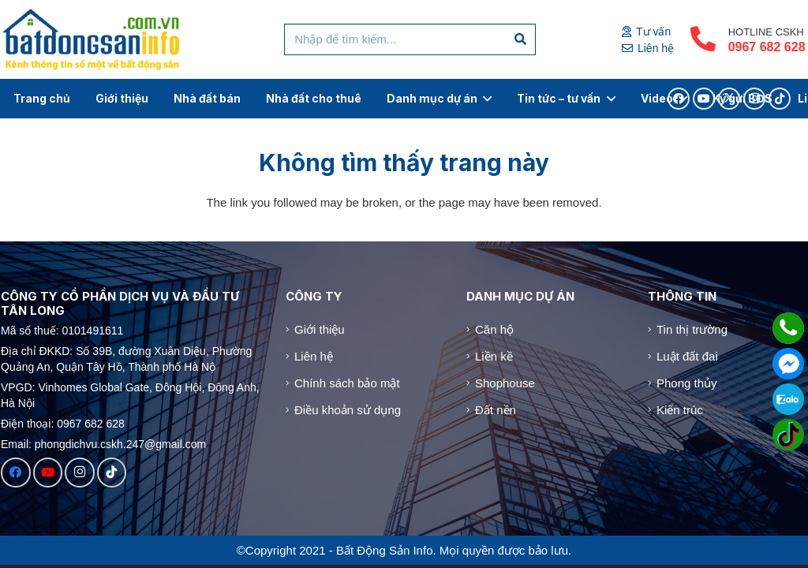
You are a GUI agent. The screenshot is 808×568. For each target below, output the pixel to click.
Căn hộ (494, 329)
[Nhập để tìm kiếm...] (410, 39)
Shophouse (505, 383)
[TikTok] (112, 473)
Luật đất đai (687, 356)
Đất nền (495, 410)
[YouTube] (48, 473)
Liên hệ (313, 356)
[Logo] (92, 39)
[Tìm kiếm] (521, 39)
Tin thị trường (692, 329)
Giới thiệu (319, 329)
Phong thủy (686, 383)
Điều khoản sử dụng (347, 410)
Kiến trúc (679, 410)
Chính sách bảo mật (347, 383)
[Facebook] (16, 473)
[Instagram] (80, 473)
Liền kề (494, 356)
